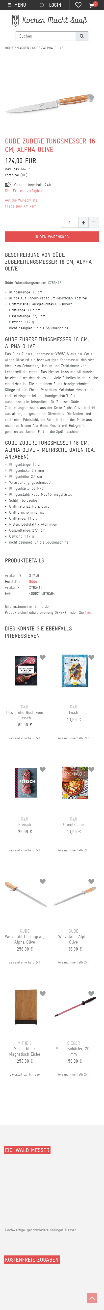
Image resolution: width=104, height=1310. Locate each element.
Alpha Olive (53, 48)
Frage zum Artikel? (20, 206)
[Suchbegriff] (46, 36)
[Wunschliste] (78, 5)
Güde (36, 48)
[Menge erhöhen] (83, 222)
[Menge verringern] (94, 222)
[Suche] (82, 36)
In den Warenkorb (52, 237)
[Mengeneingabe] (69, 222)
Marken (23, 48)
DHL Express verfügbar (23, 190)
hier (88, 612)
